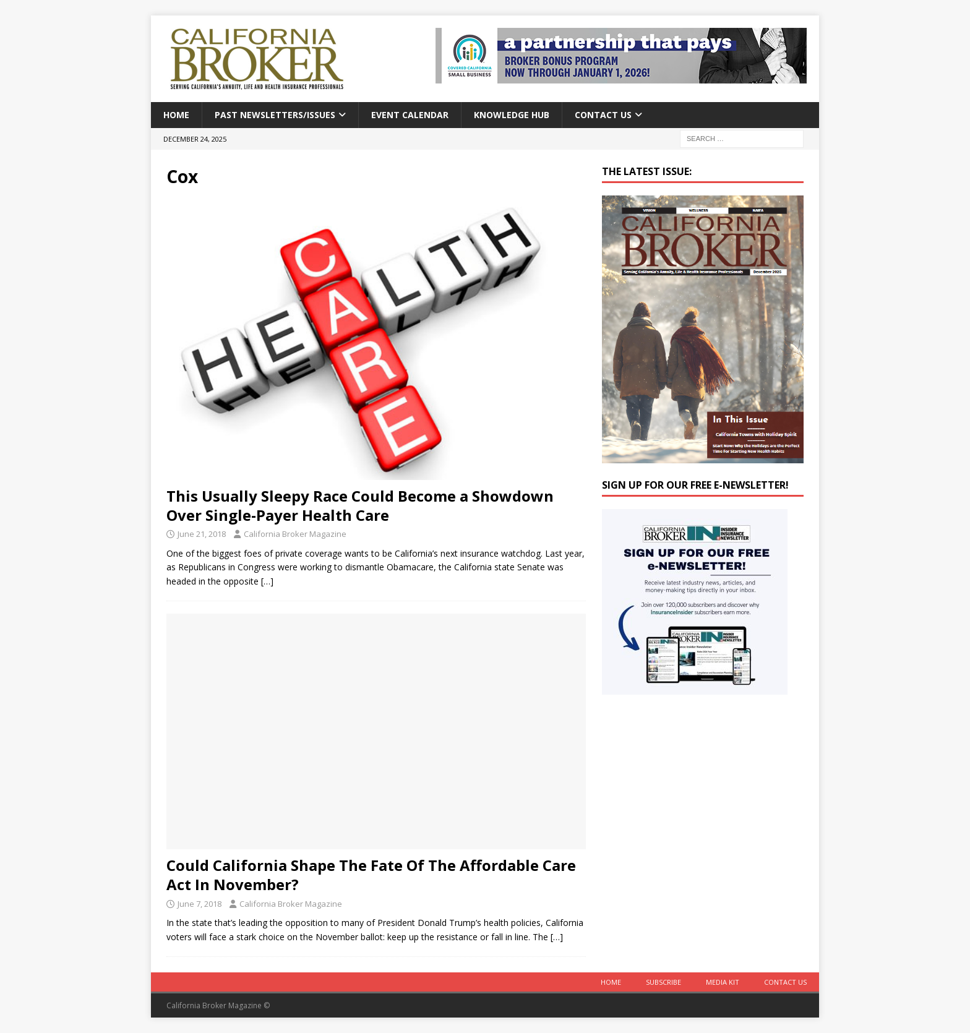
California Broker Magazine (295, 533)
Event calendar (410, 115)
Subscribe (663, 982)
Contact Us (603, 115)
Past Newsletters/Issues (275, 115)
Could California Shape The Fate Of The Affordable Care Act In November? (371, 874)
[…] (267, 581)
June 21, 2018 (202, 533)
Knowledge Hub (511, 115)
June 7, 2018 (199, 903)
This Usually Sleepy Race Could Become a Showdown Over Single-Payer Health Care (360, 505)
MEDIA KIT (722, 982)
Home (176, 115)
